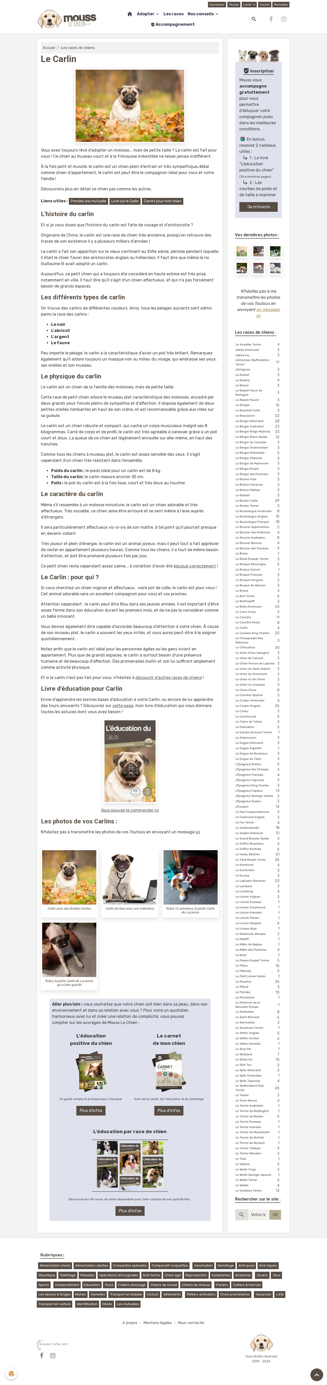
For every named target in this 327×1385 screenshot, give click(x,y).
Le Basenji (259, 380)
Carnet (265, 4)
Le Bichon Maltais (259, 490)
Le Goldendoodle (259, 828)
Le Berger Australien (259, 426)
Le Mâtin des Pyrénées (259, 950)
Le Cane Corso (259, 612)
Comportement (67, 1285)
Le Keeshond (259, 865)
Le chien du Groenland (259, 674)
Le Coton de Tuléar (259, 722)
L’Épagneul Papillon (259, 791)
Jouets (262, 1275)
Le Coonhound (259, 716)
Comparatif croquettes (170, 1265)
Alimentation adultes (91, 1265)
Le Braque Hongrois (259, 580)
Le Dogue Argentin (259, 748)
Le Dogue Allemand (259, 743)
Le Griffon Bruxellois (259, 844)
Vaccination (203, 1265)
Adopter (146, 13)
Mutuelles (281, 4)
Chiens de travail (163, 1285)
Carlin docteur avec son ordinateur (130, 908)
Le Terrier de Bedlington (259, 1111)
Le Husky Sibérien (259, 854)
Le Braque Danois (259, 569)
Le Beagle (259, 405)
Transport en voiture (55, 1304)
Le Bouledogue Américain (259, 511)
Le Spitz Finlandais (259, 1075)
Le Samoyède (259, 1022)
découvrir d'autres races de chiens (168, 677)
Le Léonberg (259, 891)
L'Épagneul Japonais (259, 780)
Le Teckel (259, 1095)
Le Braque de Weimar (259, 585)
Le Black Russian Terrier (259, 559)
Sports (44, 1285)
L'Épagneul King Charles (259, 785)
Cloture (152, 1294)
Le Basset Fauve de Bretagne (259, 393)
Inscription (216, 4)
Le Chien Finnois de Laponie (259, 663)
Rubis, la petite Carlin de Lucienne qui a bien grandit (69, 983)
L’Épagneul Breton (259, 764)
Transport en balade (126, 1294)
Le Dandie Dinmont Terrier (259, 732)
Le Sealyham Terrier (259, 1028)
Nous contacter (191, 1323)
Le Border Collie (259, 501)
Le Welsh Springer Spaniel (259, 1175)
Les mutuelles (128, 1304)
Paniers (222, 1285)
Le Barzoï (259, 385)
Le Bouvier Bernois (259, 543)
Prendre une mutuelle (88, 201)
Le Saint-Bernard (259, 1017)
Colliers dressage (132, 1285)
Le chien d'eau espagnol (259, 653)
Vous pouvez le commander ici (130, 810)
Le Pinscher (259, 982)
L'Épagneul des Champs (259, 769)
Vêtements (172, 1294)
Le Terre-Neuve (259, 1100)
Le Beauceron (259, 416)
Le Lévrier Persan (259, 918)
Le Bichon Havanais (259, 485)
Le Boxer (259, 553)
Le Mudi (259, 955)
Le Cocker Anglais (259, 706)
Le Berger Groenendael (259, 448)
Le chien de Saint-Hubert (259, 669)
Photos (234, 4)
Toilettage (68, 1275)
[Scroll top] (316, 1374)
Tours (109, 1285)
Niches (80, 1294)
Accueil (49, 48)
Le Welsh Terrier (259, 1180)
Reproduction (196, 1275)
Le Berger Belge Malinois (259, 431)
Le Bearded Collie (259, 410)
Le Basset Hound (259, 400)
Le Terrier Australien (259, 1106)
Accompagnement (173, 24)
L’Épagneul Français (259, 775)
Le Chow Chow (259, 690)
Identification (87, 1304)
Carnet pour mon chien (162, 201)
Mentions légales (157, 1323)
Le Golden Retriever (259, 833)
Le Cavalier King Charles (259, 633)
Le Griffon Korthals (259, 849)
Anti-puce (246, 1265)
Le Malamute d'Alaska (259, 934)
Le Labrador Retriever (259, 881)
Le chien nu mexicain (259, 685)
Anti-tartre (151, 1275)
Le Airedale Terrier (259, 344)
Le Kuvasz (259, 875)
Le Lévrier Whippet (259, 923)
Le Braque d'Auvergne (259, 564)
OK (275, 1214)
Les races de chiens (78, 48)
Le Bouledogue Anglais (259, 516)
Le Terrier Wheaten (259, 1153)
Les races (174, 13)
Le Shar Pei (259, 1049)
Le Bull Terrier (259, 596)
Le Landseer (259, 886)
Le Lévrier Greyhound (259, 907)
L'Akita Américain (259, 350)
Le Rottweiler (259, 1012)
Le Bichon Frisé (259, 479)
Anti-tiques (268, 1265)
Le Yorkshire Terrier (259, 1191)
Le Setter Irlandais (259, 1044)
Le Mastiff (259, 939)
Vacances (263, 1294)
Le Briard (259, 591)
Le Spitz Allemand (259, 1070)
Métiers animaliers (201, 1294)
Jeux (277, 1275)
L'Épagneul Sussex (259, 801)
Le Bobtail (259, 495)
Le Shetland (259, 1054)
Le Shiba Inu (259, 1059)
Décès (107, 1304)
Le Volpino (259, 1164)
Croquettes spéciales (130, 1265)
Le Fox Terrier (259, 822)
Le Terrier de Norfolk (259, 1137)
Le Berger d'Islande (259, 458)
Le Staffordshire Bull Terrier (259, 1088)
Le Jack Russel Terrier (259, 860)
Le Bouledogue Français (259, 522)
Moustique (47, 1275)
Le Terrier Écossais (259, 1122)
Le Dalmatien (259, 727)
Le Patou (259, 965)
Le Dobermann (259, 738)
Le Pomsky (259, 992)
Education (92, 1285)
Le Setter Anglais (259, 1033)
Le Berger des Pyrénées (259, 474)
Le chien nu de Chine (259, 679)
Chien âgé (173, 1275)
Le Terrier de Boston (259, 1116)
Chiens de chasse (196, 1285)
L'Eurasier (259, 807)
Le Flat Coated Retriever (259, 812)
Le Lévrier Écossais (259, 902)
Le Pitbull (259, 987)
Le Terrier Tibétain (259, 1148)
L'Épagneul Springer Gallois (259, 796)
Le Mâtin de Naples (259, 944)
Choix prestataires (235, 1294)
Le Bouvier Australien (259, 538)
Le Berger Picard (259, 469)
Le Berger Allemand (259, 421)
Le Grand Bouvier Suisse (259, 838)
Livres (247, 4)
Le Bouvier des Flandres (259, 548)
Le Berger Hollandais (259, 453)
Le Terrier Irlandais (259, 1127)
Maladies (87, 1275)
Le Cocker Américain (259, 700)
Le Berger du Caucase (259, 442)
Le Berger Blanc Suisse (259, 437)
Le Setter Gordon (259, 1038)
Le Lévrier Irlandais (259, 912)
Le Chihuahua (259, 647)
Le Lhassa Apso (259, 928)
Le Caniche (259, 617)
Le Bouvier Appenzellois (259, 527)
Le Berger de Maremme (259, 463)
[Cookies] (11, 1373)
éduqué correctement (194, 566)
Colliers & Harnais (247, 1285)
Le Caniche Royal (259, 622)
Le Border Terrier (259, 506)
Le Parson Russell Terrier (259, 960)
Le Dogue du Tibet (259, 759)
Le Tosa (259, 1159)
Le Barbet (259, 375)
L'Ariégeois (259, 369)
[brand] (67, 19)
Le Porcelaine (259, 997)
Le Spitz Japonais (259, 1081)
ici (198, 832)
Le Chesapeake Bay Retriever (259, 640)
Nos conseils (201, 13)
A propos (129, 1323)
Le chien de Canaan (259, 658)
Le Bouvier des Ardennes (259, 532)
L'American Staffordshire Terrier (259, 362)
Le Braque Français (259, 575)
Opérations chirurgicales (118, 1275)
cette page (122, 705)
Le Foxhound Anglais (259, 817)
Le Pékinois (259, 971)
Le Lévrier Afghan (259, 897)
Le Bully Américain (259, 606)
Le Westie (259, 1185)
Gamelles (98, 1294)
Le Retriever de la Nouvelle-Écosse (259, 1005)
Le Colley (259, 711)
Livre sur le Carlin (125, 201)
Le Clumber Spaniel (259, 695)
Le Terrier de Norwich (259, 1143)
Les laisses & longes (55, 1294)
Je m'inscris (258, 206)
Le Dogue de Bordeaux (259, 753)
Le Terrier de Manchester (259, 1132)
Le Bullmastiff (259, 601)
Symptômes (221, 1275)
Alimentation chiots (55, 1265)
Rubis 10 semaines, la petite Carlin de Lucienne (190, 910)
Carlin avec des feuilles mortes (69, 908)
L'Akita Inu (259, 355)
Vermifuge (225, 1265)
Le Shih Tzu (259, 1065)
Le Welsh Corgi (259, 1169)
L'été (280, 1294)
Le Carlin (259, 628)
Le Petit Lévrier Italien (259, 976)
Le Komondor (259, 870)
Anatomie (243, 1275)
